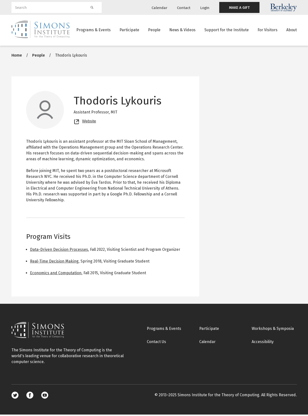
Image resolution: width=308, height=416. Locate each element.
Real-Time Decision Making (54, 262)
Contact (183, 8)
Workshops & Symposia (273, 330)
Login (204, 8)
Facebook (29, 396)
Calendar (159, 8)
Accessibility (263, 343)
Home (16, 56)
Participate (129, 30)
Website (89, 122)
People (154, 30)
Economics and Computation (55, 274)
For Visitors (268, 30)
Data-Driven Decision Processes (59, 251)
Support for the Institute (226, 30)
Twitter (15, 396)
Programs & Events (93, 30)
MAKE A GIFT (239, 7)
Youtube (44, 396)
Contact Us (156, 343)
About (291, 30)
